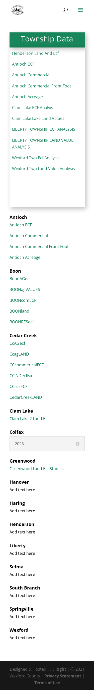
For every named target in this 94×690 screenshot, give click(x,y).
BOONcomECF (23, 300)
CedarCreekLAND (26, 397)
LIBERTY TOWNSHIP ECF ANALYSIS (43, 129)
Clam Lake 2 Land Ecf (29, 418)
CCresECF (18, 386)
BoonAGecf (20, 278)
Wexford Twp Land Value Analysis (43, 168)
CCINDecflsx (21, 375)
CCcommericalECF (27, 365)
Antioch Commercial (31, 75)
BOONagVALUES (25, 289)
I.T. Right (57, 669)
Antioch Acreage (27, 97)
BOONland (19, 311)
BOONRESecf (22, 322)
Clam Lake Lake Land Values (38, 118)
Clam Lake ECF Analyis (32, 107)
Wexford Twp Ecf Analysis (36, 158)
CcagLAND (19, 354)
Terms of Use (47, 682)
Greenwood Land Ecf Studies (37, 468)
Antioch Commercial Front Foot (41, 86)
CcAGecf (17, 343)
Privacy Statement (62, 676)
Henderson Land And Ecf (35, 53)
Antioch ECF (23, 64)
